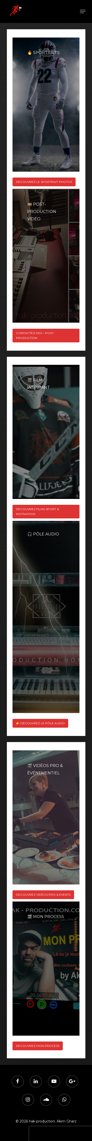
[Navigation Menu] (82, 11)
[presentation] (60, 1133)
